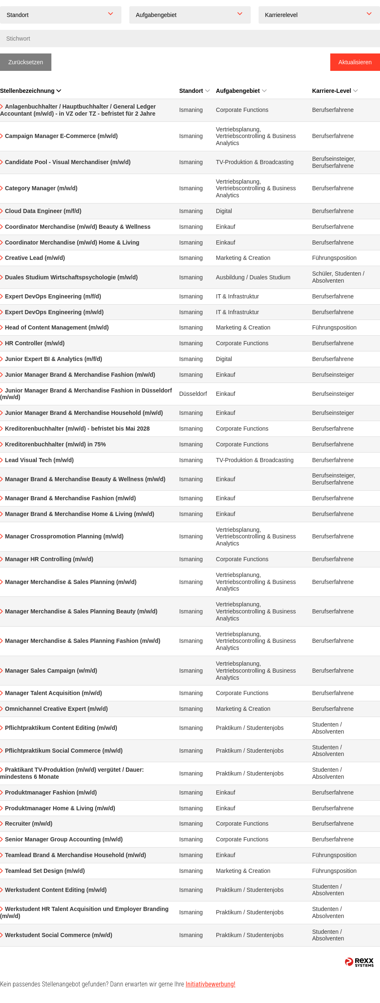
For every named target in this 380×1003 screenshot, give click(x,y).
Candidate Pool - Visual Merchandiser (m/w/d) (68, 162)
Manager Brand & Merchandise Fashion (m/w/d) (70, 498)
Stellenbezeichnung (30, 90)
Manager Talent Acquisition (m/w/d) (53, 693)
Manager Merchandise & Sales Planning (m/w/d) (70, 582)
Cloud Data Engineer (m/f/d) (43, 211)
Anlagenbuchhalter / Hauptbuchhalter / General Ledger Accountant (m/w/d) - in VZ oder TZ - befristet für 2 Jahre (78, 110)
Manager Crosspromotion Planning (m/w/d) (64, 536)
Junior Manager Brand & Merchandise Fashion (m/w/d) (80, 374)
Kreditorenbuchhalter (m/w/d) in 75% (55, 444)
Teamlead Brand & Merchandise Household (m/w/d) (75, 855)
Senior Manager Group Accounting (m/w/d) (64, 839)
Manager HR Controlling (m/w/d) (49, 559)
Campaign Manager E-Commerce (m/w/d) (61, 136)
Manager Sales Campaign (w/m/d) (51, 670)
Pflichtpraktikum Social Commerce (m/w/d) (64, 750)
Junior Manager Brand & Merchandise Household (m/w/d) (84, 412)
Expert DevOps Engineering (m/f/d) (53, 296)
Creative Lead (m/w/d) (35, 257)
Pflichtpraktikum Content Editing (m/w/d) (61, 727)
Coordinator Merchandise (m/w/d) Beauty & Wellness (77, 226)
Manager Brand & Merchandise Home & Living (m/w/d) (79, 514)
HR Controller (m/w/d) (35, 343)
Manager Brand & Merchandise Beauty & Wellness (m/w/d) (85, 479)
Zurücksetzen (25, 62)
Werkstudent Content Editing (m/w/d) (56, 890)
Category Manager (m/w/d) (41, 188)
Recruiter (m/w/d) (28, 823)
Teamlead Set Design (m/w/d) (45, 870)
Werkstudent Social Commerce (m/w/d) (58, 935)
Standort (194, 90)
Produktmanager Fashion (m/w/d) (51, 792)
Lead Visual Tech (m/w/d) (39, 460)
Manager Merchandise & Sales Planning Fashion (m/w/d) (82, 640)
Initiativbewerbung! (210, 984)
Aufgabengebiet (241, 90)
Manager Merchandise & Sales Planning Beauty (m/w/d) (81, 611)
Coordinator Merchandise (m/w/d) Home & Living (72, 242)
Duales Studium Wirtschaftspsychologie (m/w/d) (71, 277)
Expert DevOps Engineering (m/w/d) (54, 312)
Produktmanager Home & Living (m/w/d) (60, 808)
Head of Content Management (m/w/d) (57, 327)
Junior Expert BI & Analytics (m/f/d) (53, 359)
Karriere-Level (335, 90)
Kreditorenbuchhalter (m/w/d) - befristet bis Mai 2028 (77, 428)
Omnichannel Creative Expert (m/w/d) (56, 708)
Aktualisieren (355, 62)
